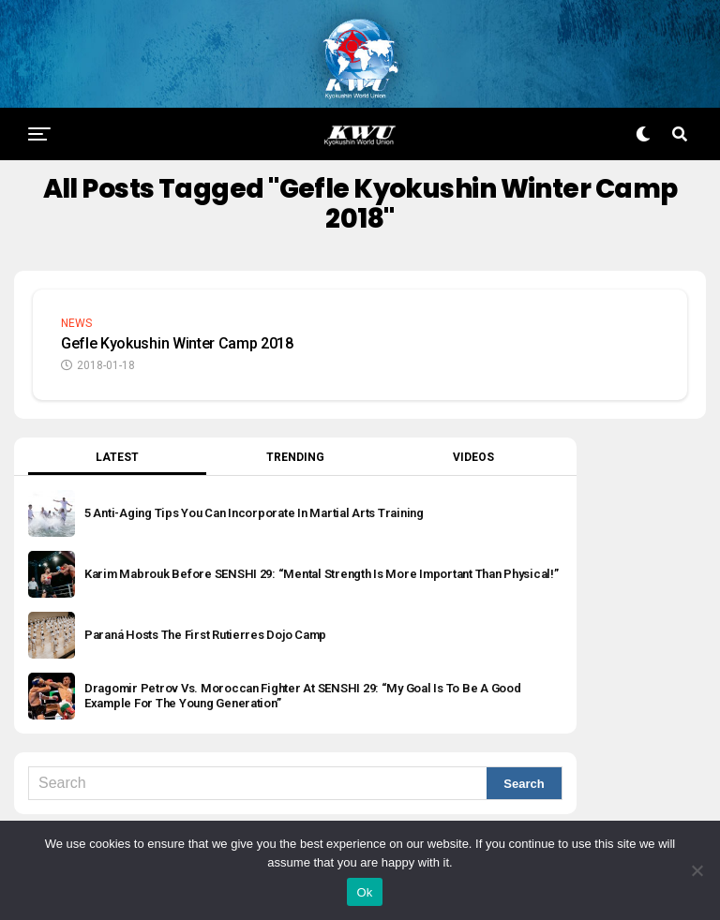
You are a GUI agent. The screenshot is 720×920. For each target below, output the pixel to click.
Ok (364, 892)
